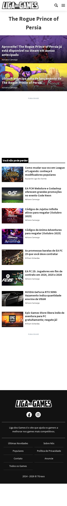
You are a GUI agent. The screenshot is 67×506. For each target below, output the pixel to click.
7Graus (41, 476)
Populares (18, 450)
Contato (18, 458)
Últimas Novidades (18, 443)
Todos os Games (18, 466)
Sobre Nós (48, 443)
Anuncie (49, 458)
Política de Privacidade (49, 450)
